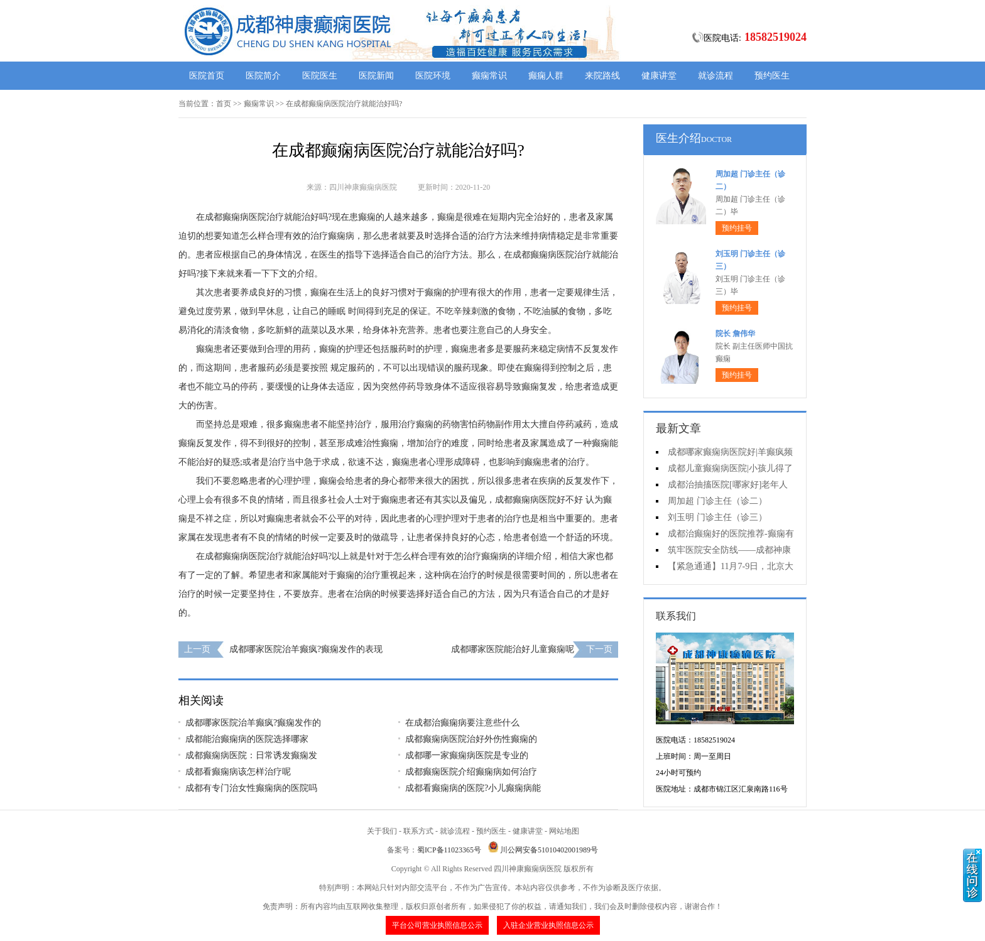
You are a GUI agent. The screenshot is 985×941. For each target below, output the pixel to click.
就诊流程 (715, 75)
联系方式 (418, 831)
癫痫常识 (489, 75)
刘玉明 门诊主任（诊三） (717, 517)
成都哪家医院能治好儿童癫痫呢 (512, 649)
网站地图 (564, 831)
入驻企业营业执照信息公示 (548, 925)
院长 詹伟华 (735, 333)
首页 (223, 103)
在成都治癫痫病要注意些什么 (462, 722)
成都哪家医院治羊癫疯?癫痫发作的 (253, 722)
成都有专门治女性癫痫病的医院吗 (251, 788)
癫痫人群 (545, 75)
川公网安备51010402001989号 (549, 850)
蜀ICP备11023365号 (449, 850)
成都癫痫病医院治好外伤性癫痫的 (471, 739)
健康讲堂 (659, 75)
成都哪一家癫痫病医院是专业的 (466, 755)
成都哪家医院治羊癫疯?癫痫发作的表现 (306, 649)
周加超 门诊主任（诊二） (717, 501)
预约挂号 (737, 228)
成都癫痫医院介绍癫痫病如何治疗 (471, 771)
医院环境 (432, 75)
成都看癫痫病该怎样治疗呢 (238, 771)
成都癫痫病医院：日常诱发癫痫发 (251, 755)
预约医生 (772, 75)
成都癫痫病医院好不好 (539, 499)
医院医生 (319, 75)
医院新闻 (376, 75)
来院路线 (602, 75)
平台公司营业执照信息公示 (437, 925)
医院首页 (206, 75)
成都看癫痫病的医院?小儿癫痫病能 (473, 788)
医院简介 (263, 75)
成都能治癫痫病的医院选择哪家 (246, 739)
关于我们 (382, 831)
